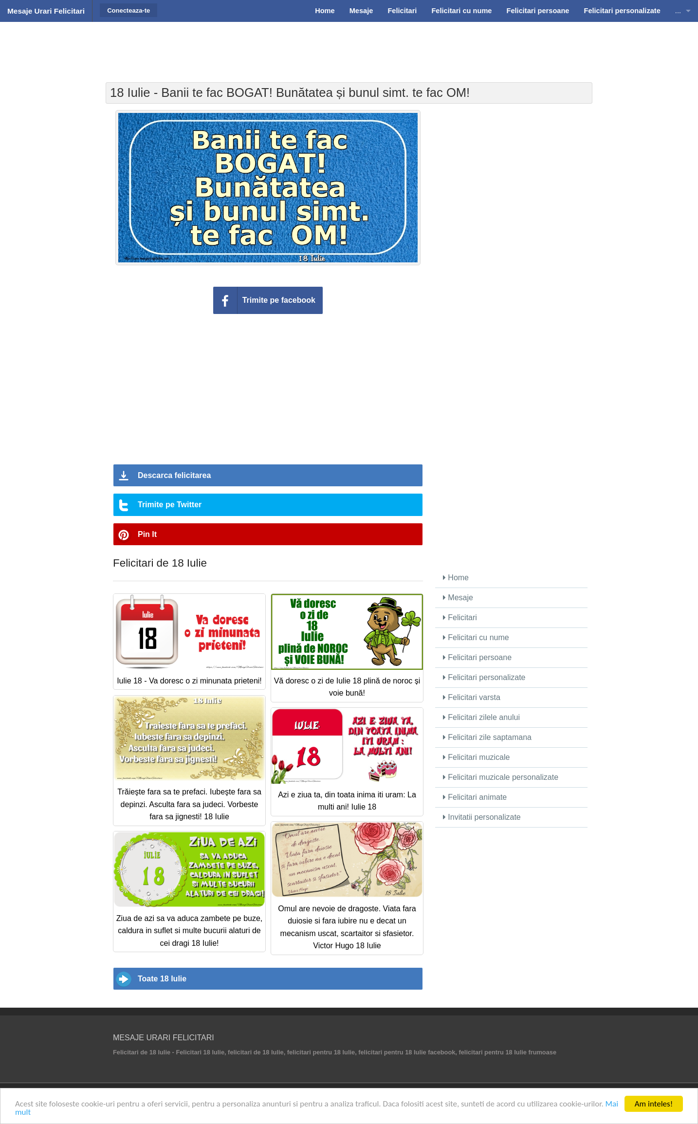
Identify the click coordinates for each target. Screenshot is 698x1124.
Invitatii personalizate (482, 817)
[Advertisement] (349, 46)
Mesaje (458, 597)
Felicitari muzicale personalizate (500, 777)
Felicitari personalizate (484, 677)
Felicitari (460, 617)
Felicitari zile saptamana (487, 737)
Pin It (147, 534)
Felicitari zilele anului (481, 717)
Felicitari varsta (471, 697)
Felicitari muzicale (476, 757)
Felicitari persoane (477, 657)
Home (456, 577)
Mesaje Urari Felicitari (46, 11)
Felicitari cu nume (476, 637)
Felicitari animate (475, 797)
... (678, 11)
